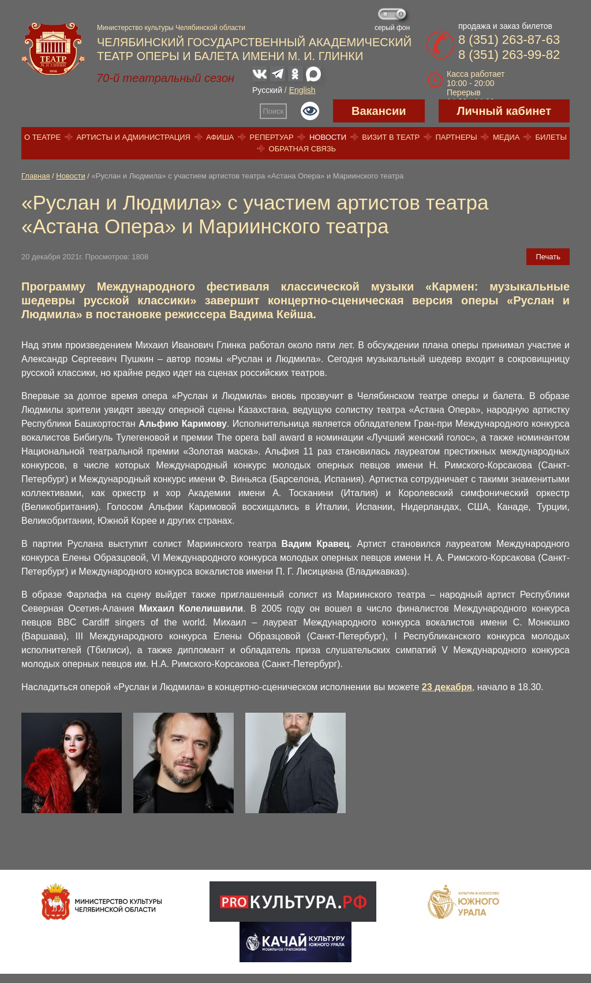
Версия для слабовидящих (310, 111)
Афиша (220, 137)
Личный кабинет (504, 111)
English (302, 90)
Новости (327, 137)
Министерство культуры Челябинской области (171, 28)
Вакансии (378, 111)
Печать (548, 256)
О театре (42, 137)
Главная (35, 176)
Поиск (273, 111)
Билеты (551, 137)
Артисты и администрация (133, 137)
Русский (267, 90)
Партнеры (456, 137)
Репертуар (272, 137)
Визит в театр (391, 137)
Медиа (506, 137)
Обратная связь (302, 148)
